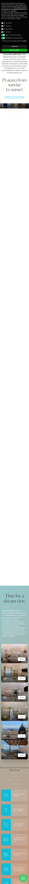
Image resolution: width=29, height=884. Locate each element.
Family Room (11, 710)
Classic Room (12, 691)
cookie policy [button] (13, 11)
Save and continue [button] (14, 50)
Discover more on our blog (14, 97)
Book (22, 660)
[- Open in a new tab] (23, 878)
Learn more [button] (14, 46)
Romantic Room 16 (14, 747)
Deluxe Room (12, 652)
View (4, 659)
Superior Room (13, 671)
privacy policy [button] (19, 4)
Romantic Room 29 (14, 728)
